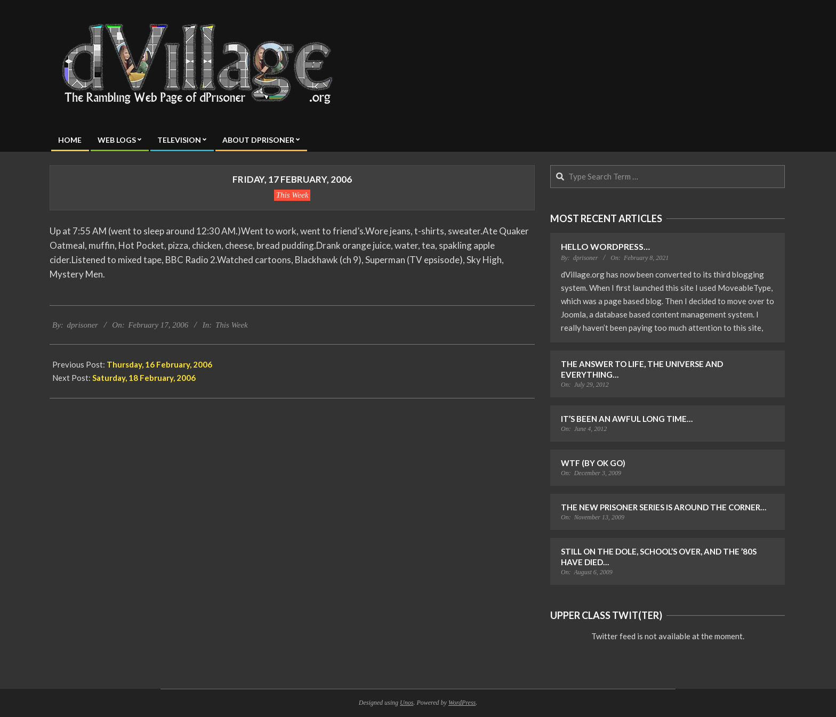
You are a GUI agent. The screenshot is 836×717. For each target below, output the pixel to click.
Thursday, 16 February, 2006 (159, 364)
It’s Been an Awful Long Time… (627, 418)
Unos (406, 702)
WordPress (462, 702)
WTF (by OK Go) (593, 463)
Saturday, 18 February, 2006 (144, 377)
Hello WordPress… (605, 246)
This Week (292, 195)
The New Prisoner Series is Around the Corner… (663, 507)
